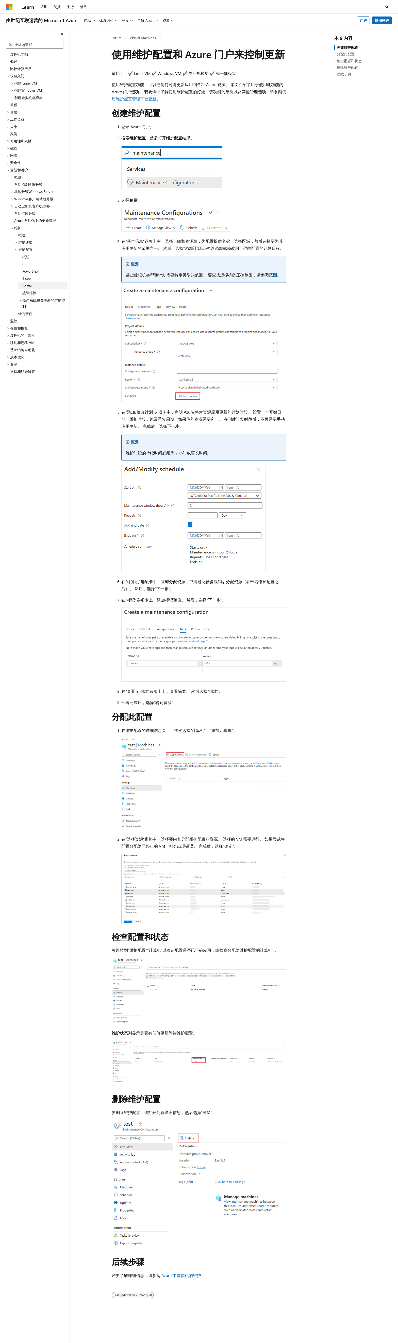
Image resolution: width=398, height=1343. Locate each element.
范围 (273, 274)
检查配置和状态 (349, 60)
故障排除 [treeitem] (29, 292)
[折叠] (62, 34)
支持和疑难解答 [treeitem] (22, 371)
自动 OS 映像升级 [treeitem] (28, 184)
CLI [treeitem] (24, 263)
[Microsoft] (9, 7)
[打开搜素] (387, 6)
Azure (117, 37)
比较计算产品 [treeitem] (20, 68)
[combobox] (34, 45)
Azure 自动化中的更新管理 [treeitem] (35, 220)
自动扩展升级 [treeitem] (25, 213)
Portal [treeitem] (27, 285)
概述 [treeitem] (13, 61)
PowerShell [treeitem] (30, 271)
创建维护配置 (347, 47)
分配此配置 (346, 54)
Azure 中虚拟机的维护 (181, 1275)
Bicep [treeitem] (26, 278)
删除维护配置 (347, 67)
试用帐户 (382, 20)
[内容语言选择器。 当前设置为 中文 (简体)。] (20, 1335)
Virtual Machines (143, 37)
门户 (363, 20)
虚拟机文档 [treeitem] (19, 54)
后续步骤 (344, 74)
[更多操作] (281, 38)
